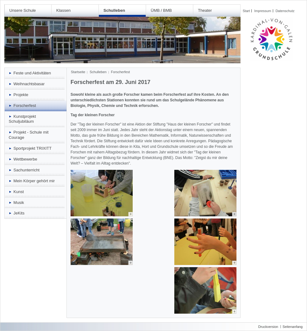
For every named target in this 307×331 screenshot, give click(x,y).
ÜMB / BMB (161, 10)
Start (246, 11)
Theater (205, 10)
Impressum (262, 11)
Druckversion (268, 327)
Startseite (78, 72)
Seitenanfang (292, 327)
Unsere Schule (22, 10)
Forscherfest (120, 72)
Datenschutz (285, 11)
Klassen (63, 10)
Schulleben (114, 10)
